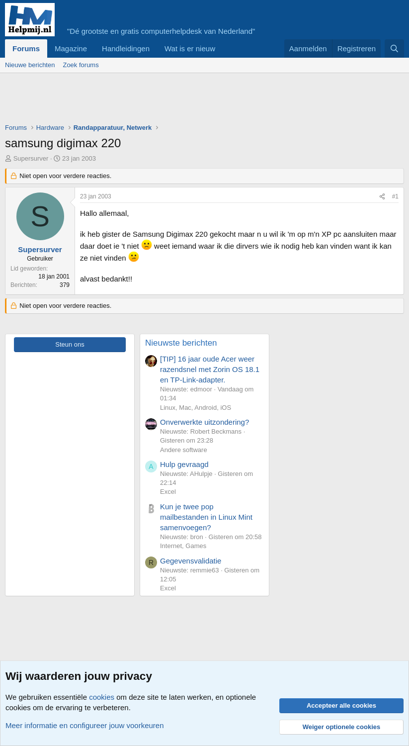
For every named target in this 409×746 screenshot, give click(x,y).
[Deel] (382, 196)
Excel (168, 491)
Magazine (71, 48)
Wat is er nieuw (189, 48)
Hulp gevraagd (184, 464)
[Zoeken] (394, 48)
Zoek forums (80, 65)
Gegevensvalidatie (190, 561)
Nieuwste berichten (181, 343)
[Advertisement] (186, 100)
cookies (101, 697)
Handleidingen (126, 48)
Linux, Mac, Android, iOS (195, 407)
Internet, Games (183, 546)
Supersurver (31, 158)
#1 (395, 196)
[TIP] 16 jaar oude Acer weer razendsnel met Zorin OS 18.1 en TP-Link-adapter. (209, 369)
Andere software (183, 450)
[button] (223, 48)
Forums (26, 48)
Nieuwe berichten (30, 65)
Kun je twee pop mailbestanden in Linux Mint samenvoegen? (206, 517)
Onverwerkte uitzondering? (204, 422)
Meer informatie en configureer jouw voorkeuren (84, 725)
